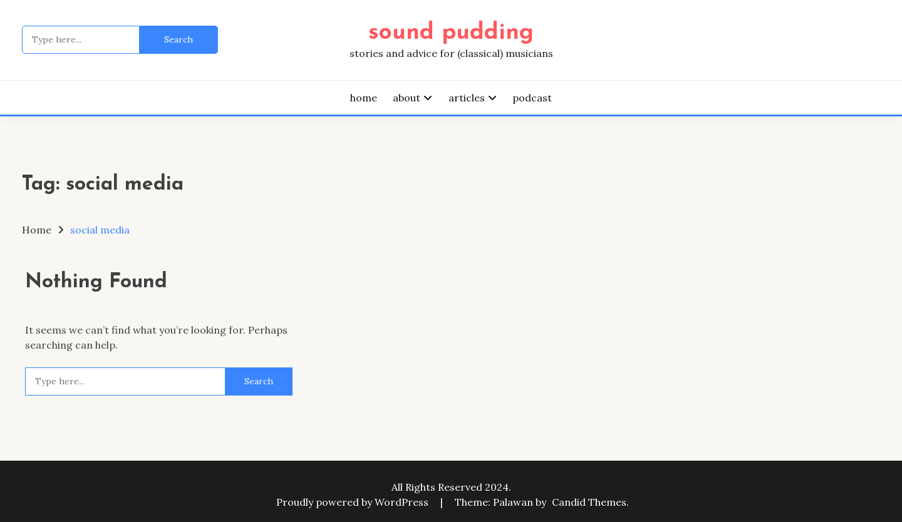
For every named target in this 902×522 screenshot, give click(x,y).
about (406, 97)
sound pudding (451, 32)
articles (466, 97)
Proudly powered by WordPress (353, 502)
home (363, 97)
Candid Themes (589, 502)
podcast (532, 97)
